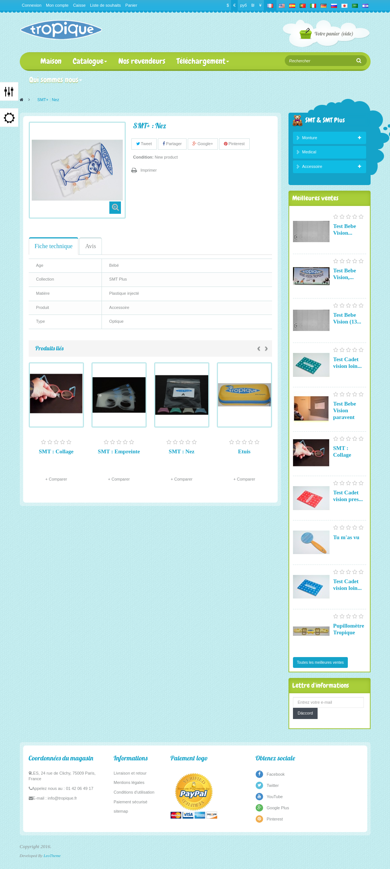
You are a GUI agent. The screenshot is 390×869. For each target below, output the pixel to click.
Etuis (244, 451)
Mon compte (57, 5)
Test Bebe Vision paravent (344, 410)
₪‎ (253, 5)
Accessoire (312, 166)
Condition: (143, 157)
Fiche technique (54, 246)
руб (243, 5)
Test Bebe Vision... (344, 229)
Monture (309, 137)
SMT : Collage (56, 451)
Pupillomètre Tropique (348, 629)
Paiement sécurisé (131, 802)
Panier (131, 5)
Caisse (79, 5)
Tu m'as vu (346, 537)
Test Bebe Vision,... (344, 274)
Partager (172, 143)
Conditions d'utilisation (134, 792)
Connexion (32, 5)
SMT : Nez (181, 451)
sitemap (121, 811)
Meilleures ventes (315, 198)
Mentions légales (129, 782)
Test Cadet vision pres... (348, 496)
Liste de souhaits (105, 5)
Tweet (144, 143)
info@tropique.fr (62, 798)
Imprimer (149, 170)
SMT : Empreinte (119, 451)
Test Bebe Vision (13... (347, 318)
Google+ (203, 143)
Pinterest (234, 143)
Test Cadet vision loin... (347, 362)
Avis (90, 246)
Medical (309, 152)
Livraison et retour (130, 773)
